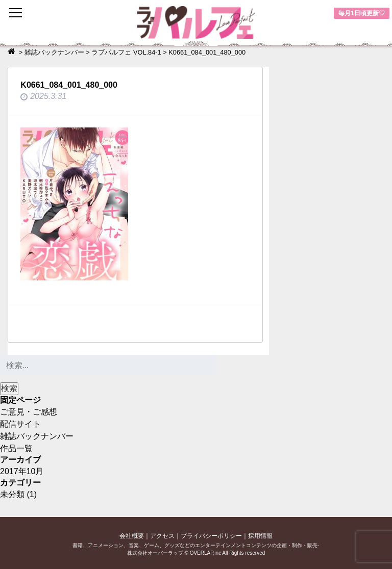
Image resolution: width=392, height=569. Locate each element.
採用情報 (260, 535)
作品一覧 (16, 448)
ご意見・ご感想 (28, 411)
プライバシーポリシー (211, 535)
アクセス (162, 535)
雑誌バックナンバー (37, 436)
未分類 (12, 494)
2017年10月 (21, 471)
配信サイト (20, 424)
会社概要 (131, 535)
